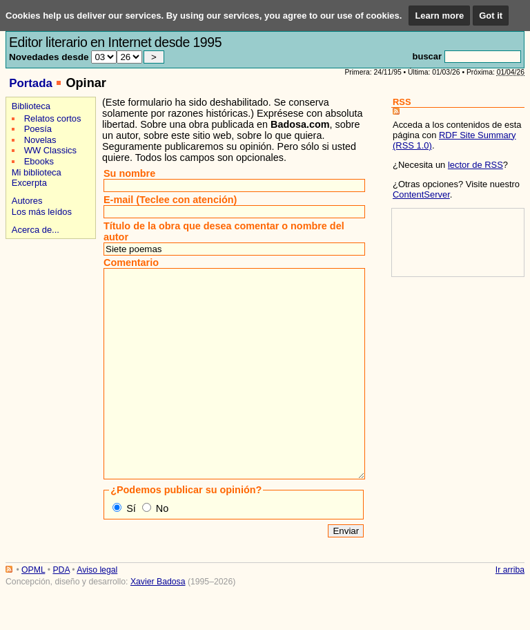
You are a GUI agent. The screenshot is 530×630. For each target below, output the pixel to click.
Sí (131, 549)
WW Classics (50, 150)
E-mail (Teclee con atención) (170, 199)
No (162, 549)
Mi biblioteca (36, 172)
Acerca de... (35, 230)
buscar (427, 56)
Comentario (131, 262)
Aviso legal (97, 611)
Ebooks (39, 161)
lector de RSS (475, 165)
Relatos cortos (52, 118)
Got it (490, 15)
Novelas (40, 140)
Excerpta (29, 183)
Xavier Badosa (158, 623)
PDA (60, 611)
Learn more (439, 15)
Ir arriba (509, 611)
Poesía (38, 129)
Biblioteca (31, 106)
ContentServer (421, 194)
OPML (33, 611)
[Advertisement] (49, 291)
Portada (30, 83)
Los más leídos (42, 212)
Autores (27, 200)
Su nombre (129, 173)
